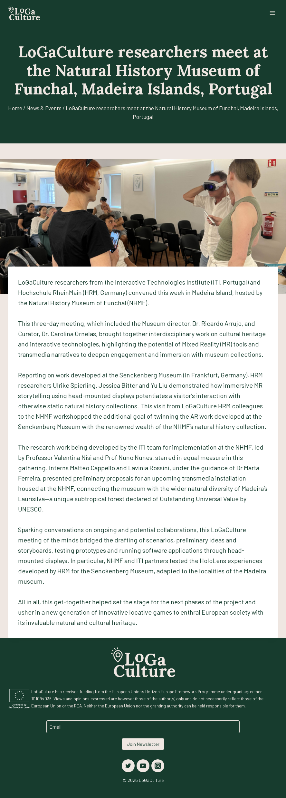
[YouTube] (143, 765)
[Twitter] (128, 765)
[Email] (143, 726)
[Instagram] (157, 765)
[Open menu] (272, 13)
